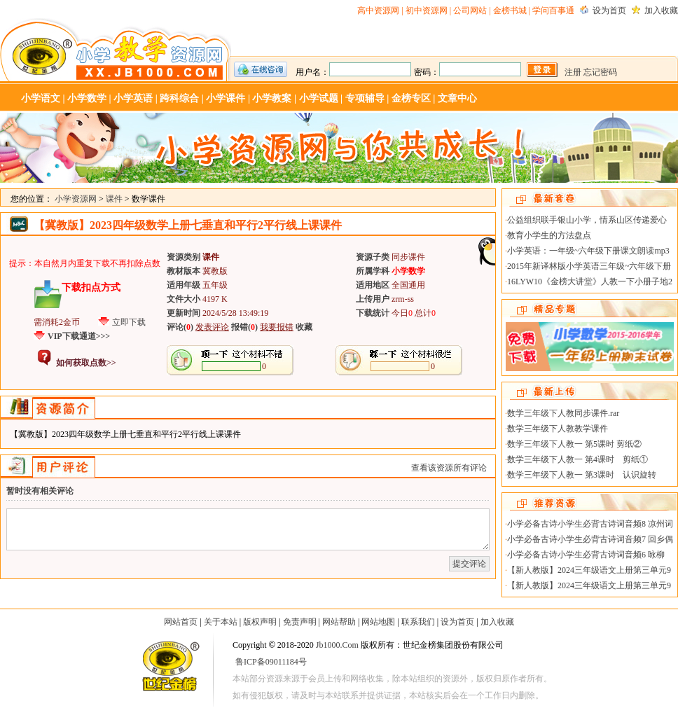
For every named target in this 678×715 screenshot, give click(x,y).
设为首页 (609, 10)
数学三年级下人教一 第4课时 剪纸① (577, 459)
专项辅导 (365, 98)
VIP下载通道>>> (79, 336)
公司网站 (470, 10)
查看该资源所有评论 (449, 468)
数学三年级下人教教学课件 (557, 428)
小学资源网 (115, 49)
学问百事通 (553, 10)
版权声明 (260, 622)
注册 (573, 72)
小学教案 (271, 98)
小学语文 (40, 98)
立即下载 (129, 322)
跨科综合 (179, 98)
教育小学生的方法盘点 (549, 235)
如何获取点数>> (86, 363)
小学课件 (225, 98)
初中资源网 (427, 10)
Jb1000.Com (337, 645)
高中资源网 (378, 10)
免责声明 (300, 622)
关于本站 (220, 622)
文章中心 (457, 98)
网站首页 (181, 622)
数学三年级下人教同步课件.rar (563, 413)
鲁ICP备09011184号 (271, 662)
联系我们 (418, 622)
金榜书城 (510, 10)
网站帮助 (339, 622)
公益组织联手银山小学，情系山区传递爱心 (587, 220)
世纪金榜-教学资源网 (169, 668)
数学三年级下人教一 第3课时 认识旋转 (581, 475)
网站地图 (378, 622)
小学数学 (86, 98)
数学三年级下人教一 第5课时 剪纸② (574, 444)
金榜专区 (411, 98)
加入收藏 (661, 10)
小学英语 (133, 98)
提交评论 (469, 564)
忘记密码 (600, 72)
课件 (114, 199)
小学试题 (318, 98)
